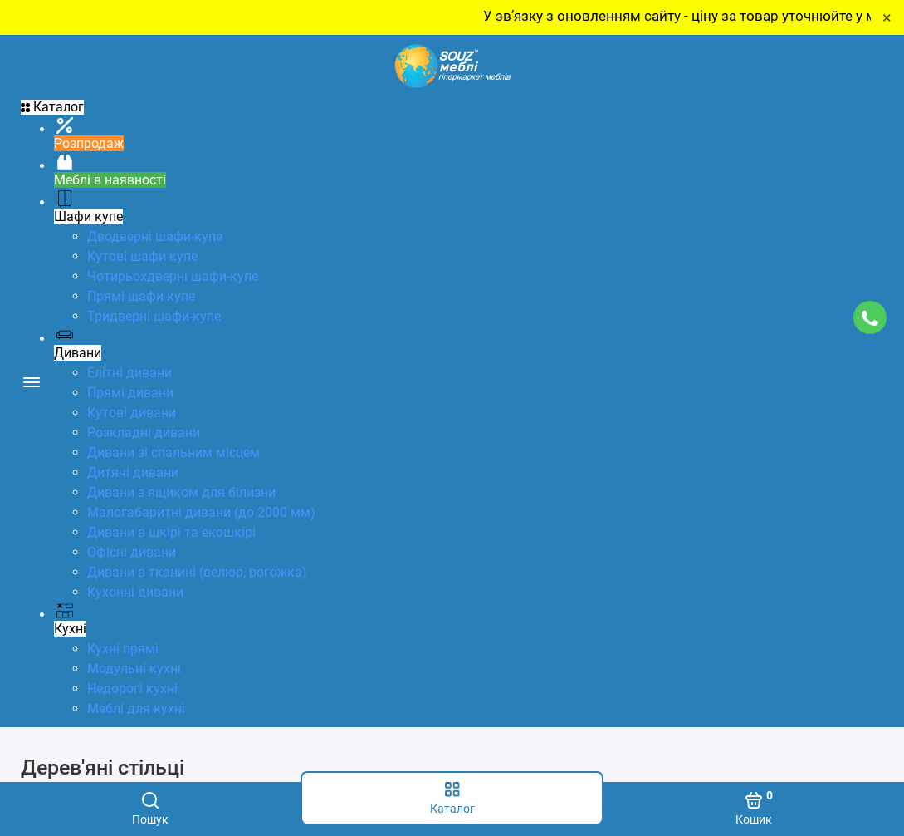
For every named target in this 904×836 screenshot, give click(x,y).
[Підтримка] (869, 317)
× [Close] (887, 17)
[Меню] (31, 381)
